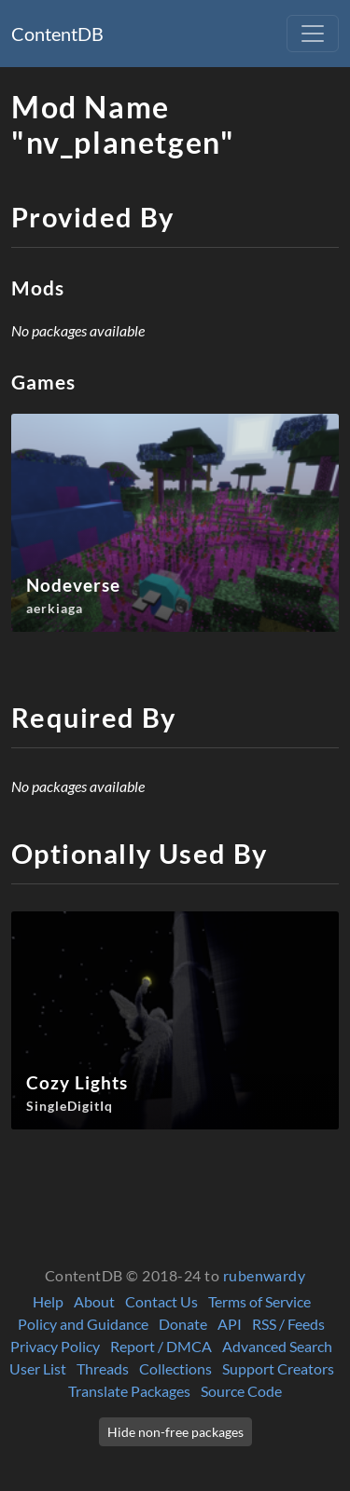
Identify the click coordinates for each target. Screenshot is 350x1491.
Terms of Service (259, 1301)
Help (48, 1301)
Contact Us (161, 1301)
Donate (183, 1324)
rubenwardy (264, 1275)
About (94, 1301)
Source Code (241, 1391)
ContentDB (57, 33)
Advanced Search (277, 1346)
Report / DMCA (161, 1346)
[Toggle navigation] (313, 33)
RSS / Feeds (288, 1324)
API (229, 1324)
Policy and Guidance (83, 1324)
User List (37, 1368)
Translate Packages (129, 1391)
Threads (103, 1368)
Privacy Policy (55, 1346)
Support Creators (278, 1368)
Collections (175, 1368)
